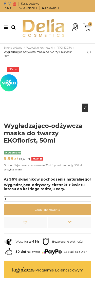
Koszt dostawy (30, 3)
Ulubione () (29, 8)
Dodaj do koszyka (47, 209)
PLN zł (9, 8)
